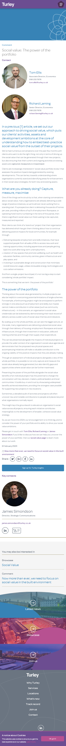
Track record (33, 704)
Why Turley (33, 682)
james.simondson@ (16, 523)
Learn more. (31, 742)
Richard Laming (40, 431)
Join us (33, 709)
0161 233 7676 (35, 79)
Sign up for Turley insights (33, 468)
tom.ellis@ (38, 82)
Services (33, 688)
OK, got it (52, 739)
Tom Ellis (28, 431)
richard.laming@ (41, 113)
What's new (33, 698)
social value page (38, 438)
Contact (33, 714)
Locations (33, 693)
